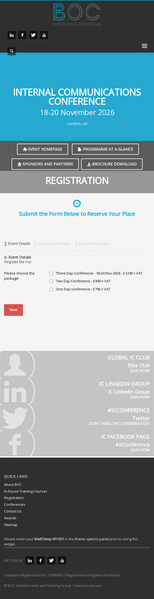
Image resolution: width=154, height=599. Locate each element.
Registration (14, 497)
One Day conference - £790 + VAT (83, 289)
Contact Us (13, 511)
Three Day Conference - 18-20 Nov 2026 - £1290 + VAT (99, 273)
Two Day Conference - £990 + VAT (83, 281)
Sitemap (11, 524)
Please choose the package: (19, 276)
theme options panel (92, 538)
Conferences (14, 504)
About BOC (13, 484)
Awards (10, 517)
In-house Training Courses (25, 491)
